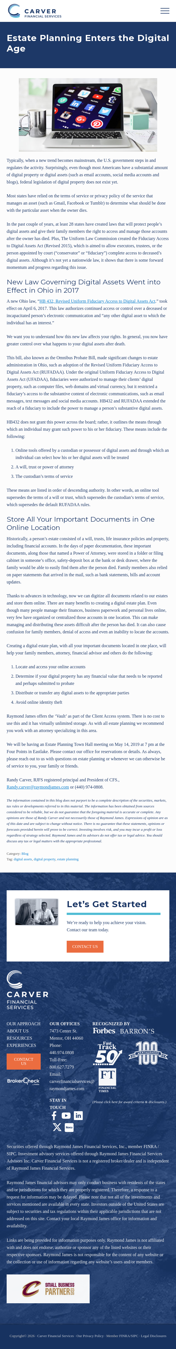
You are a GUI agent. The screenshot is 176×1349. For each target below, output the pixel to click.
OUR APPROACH (23, 1023)
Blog (25, 854)
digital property (44, 859)
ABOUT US (18, 1031)
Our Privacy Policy (89, 1336)
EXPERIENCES (21, 1045)
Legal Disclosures (153, 1336)
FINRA (150, 1146)
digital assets (23, 859)
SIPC (11, 1153)
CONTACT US (23, 1061)
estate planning (68, 859)
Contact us (85, 946)
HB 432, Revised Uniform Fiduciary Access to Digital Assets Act (98, 301)
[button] (165, 11)
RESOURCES (19, 1038)
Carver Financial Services (56, 1336)
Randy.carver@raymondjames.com (38, 787)
